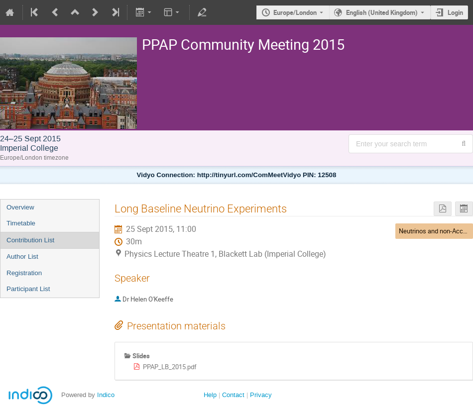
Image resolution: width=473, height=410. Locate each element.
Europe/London (295, 12)
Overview (20, 207)
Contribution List (30, 240)
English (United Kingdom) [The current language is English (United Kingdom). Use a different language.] (382, 12)
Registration (24, 273)
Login (455, 12)
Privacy (261, 395)
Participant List (28, 289)
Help (210, 395)
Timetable (20, 223)
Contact (233, 395)
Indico (106, 395)
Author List (22, 256)
